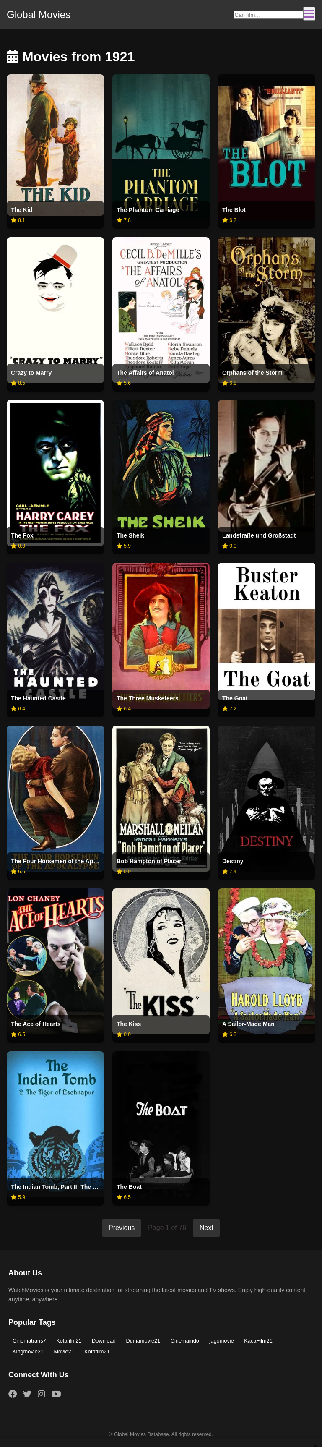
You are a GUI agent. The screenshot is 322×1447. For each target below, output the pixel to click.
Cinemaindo (185, 1340)
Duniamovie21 (143, 1340)
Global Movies (38, 14)
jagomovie (221, 1340)
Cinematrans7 (29, 1340)
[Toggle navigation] (309, 14)
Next (206, 1227)
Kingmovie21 (28, 1351)
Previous (122, 1227)
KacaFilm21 (258, 1340)
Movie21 (64, 1351)
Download (104, 1340)
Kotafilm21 (68, 1340)
